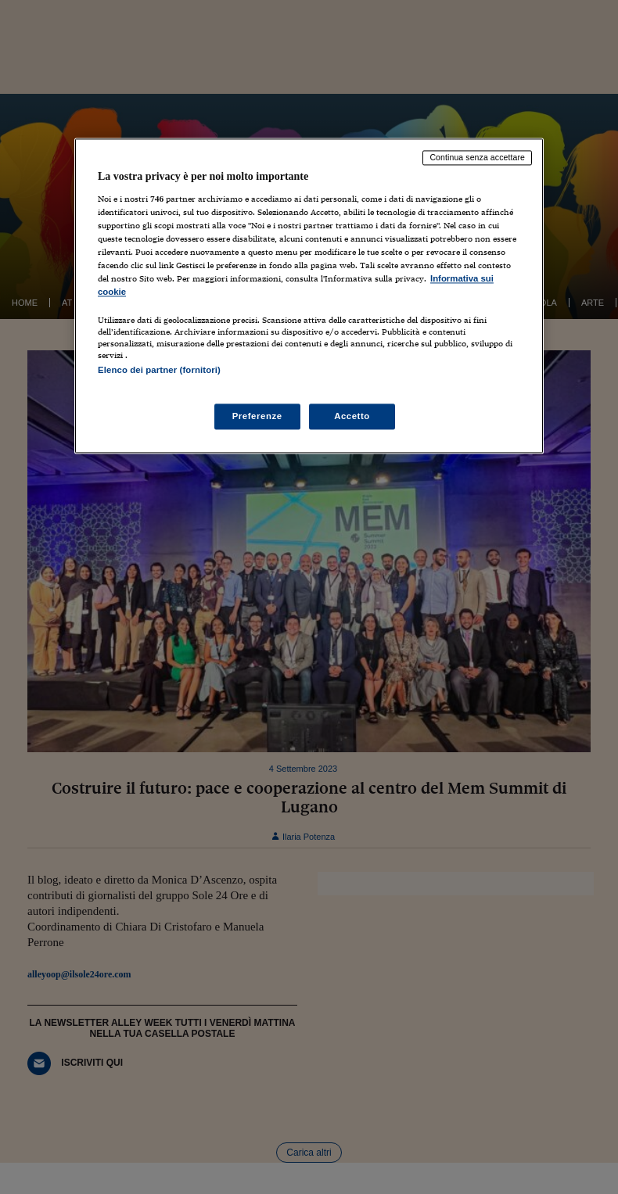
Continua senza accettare (477, 157)
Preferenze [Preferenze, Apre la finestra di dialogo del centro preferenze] (257, 416)
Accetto (352, 416)
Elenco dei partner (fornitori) (159, 370)
